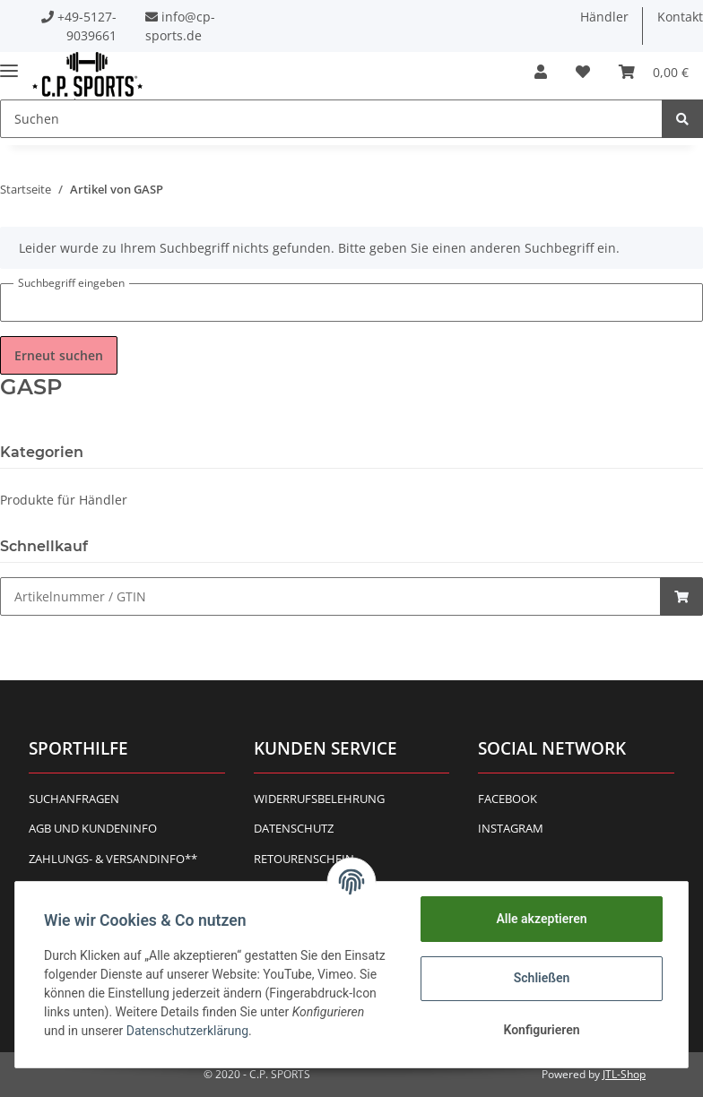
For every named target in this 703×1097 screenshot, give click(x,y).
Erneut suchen (58, 355)
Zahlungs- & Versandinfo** (113, 859)
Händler (604, 16)
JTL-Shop (624, 1074)
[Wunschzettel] (582, 72)
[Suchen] (331, 118)
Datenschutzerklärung (187, 1031)
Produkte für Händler (63, 499)
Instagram (510, 828)
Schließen (542, 978)
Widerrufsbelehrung (319, 798)
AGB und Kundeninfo (93, 828)
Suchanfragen (74, 798)
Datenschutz (294, 828)
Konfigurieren (541, 1030)
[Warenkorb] (653, 72)
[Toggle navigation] (9, 63)
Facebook (507, 798)
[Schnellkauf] (330, 596)
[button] (540, 72)
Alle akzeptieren (541, 918)
